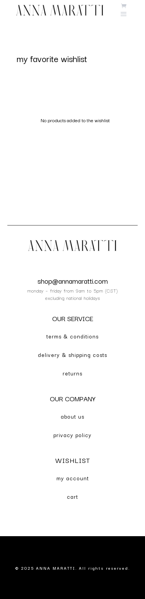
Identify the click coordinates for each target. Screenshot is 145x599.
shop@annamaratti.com (73, 280)
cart (72, 496)
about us (72, 416)
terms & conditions (72, 336)
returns (72, 373)
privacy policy (72, 435)
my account (72, 478)
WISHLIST (72, 460)
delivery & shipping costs (72, 354)
